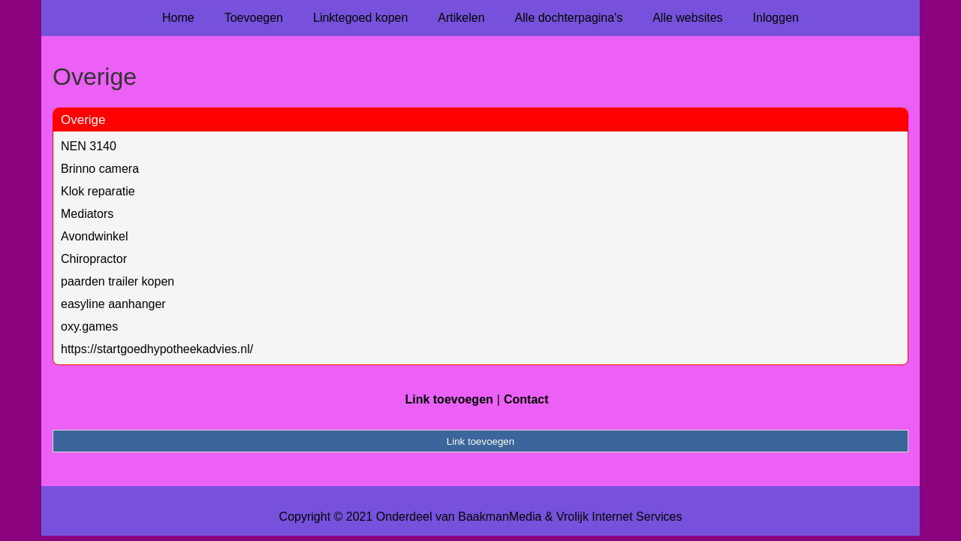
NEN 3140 (88, 146)
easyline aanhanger (113, 304)
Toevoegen (253, 17)
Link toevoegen (449, 399)
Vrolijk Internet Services (619, 516)
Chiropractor (94, 258)
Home (178, 17)
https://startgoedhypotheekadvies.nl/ (157, 349)
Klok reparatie (98, 191)
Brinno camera (100, 168)
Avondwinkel (94, 236)
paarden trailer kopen (117, 281)
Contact (526, 399)
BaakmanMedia (499, 516)
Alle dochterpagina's (569, 17)
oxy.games (89, 326)
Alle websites (687, 17)
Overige (83, 120)
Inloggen (776, 17)
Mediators (87, 213)
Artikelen (461, 17)
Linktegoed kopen (360, 17)
